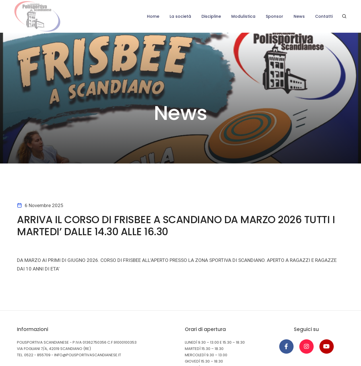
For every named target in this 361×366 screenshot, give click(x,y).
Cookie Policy (63, 335)
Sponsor (274, 16)
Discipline (211, 16)
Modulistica (243, 16)
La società (180, 16)
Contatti (324, 16)
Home (153, 16)
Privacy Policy (31, 335)
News (299, 16)
